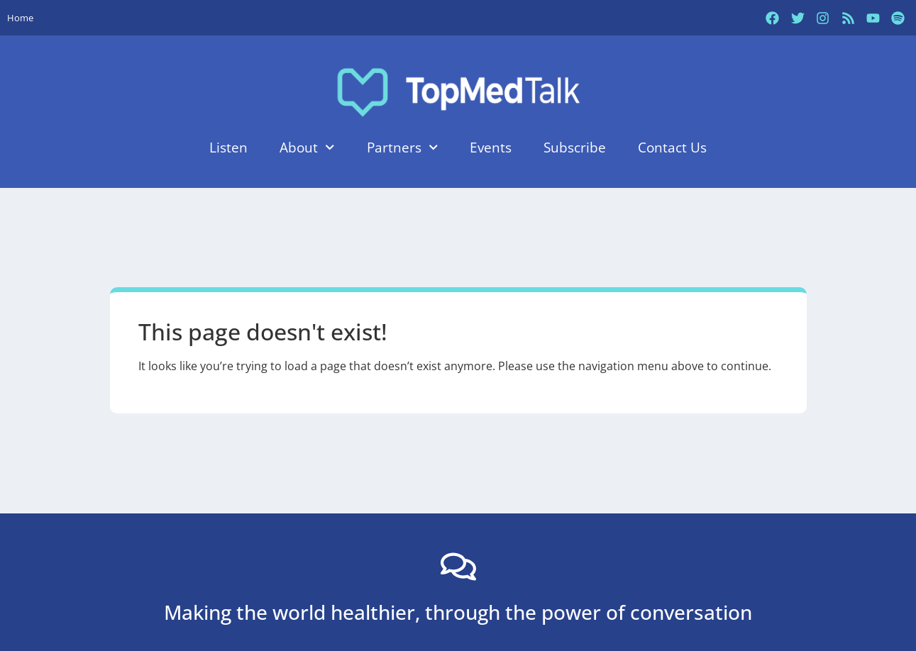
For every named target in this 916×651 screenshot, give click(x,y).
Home (20, 17)
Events (491, 147)
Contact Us (672, 147)
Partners (402, 147)
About (307, 147)
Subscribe (574, 147)
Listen (228, 147)
